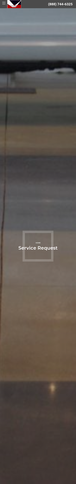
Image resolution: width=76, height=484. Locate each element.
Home (38, 243)
